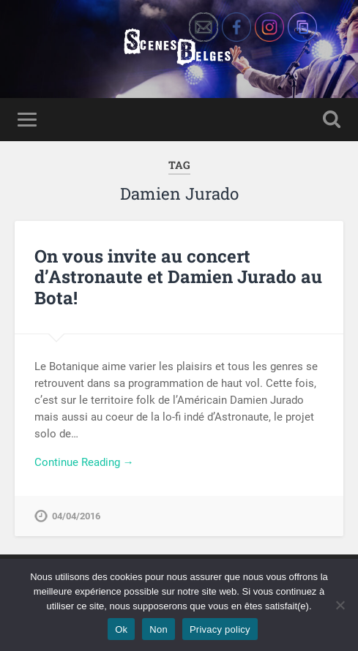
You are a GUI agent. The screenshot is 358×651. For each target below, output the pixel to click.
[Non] (339, 605)
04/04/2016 (76, 516)
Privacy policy (220, 629)
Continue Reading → (84, 462)
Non (158, 629)
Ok (121, 629)
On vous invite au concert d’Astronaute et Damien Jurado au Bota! (178, 277)
